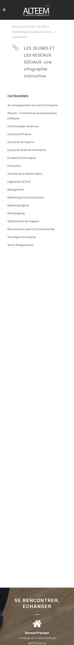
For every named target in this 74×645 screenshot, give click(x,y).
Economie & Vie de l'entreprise (26, 150)
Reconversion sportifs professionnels (31, 229)
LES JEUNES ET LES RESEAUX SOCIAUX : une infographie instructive (39, 62)
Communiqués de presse (23, 126)
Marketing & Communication (32, 32)
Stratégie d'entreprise (21, 237)
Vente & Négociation (20, 245)
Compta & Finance (19, 134)
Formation (14, 166)
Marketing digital (18, 205)
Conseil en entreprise (20, 142)
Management (15, 189)
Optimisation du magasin (23, 221)
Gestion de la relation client (24, 174)
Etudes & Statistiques (21, 158)
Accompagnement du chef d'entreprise (32, 105)
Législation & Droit (19, 181)
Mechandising (16, 213)
